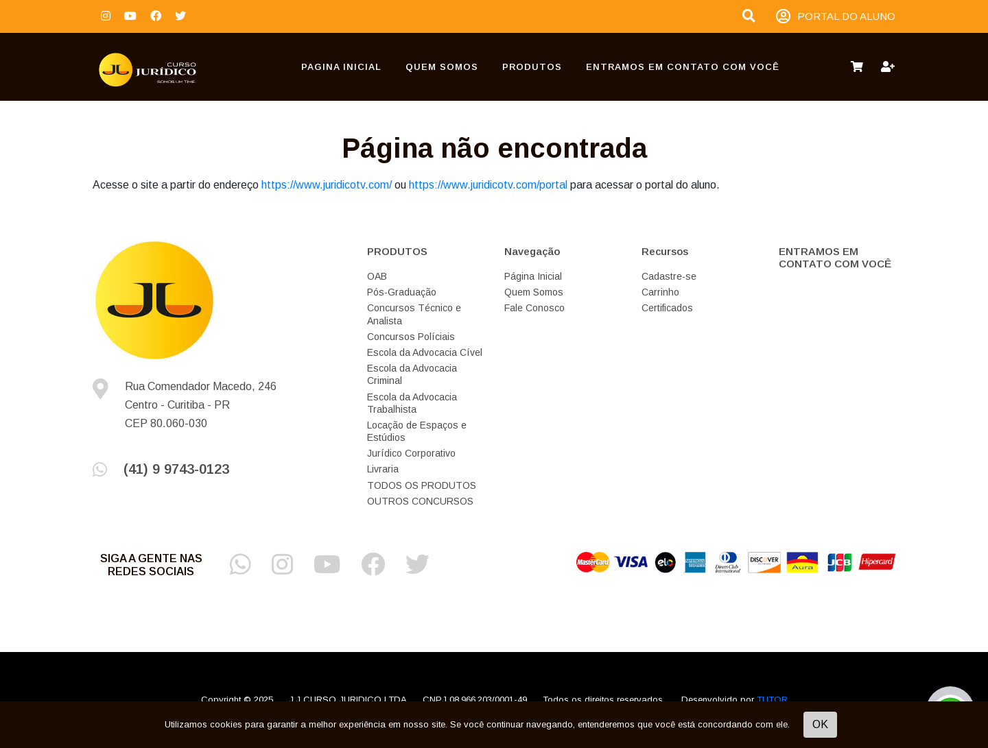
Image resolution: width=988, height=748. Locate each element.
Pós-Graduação (401, 292)
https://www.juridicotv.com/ (326, 185)
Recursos (665, 251)
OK (820, 724)
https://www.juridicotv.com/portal (488, 185)
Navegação (532, 251)
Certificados (667, 307)
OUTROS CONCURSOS (420, 501)
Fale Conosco (534, 307)
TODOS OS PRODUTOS (421, 485)
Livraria (383, 468)
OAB (377, 276)
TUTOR (772, 700)
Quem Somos (441, 67)
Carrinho (660, 292)
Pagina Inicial (341, 67)
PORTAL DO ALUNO (835, 17)
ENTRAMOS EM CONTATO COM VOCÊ (682, 67)
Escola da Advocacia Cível (424, 352)
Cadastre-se (669, 276)
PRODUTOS (532, 67)
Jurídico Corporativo (411, 453)
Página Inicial (533, 276)
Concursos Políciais (411, 336)
